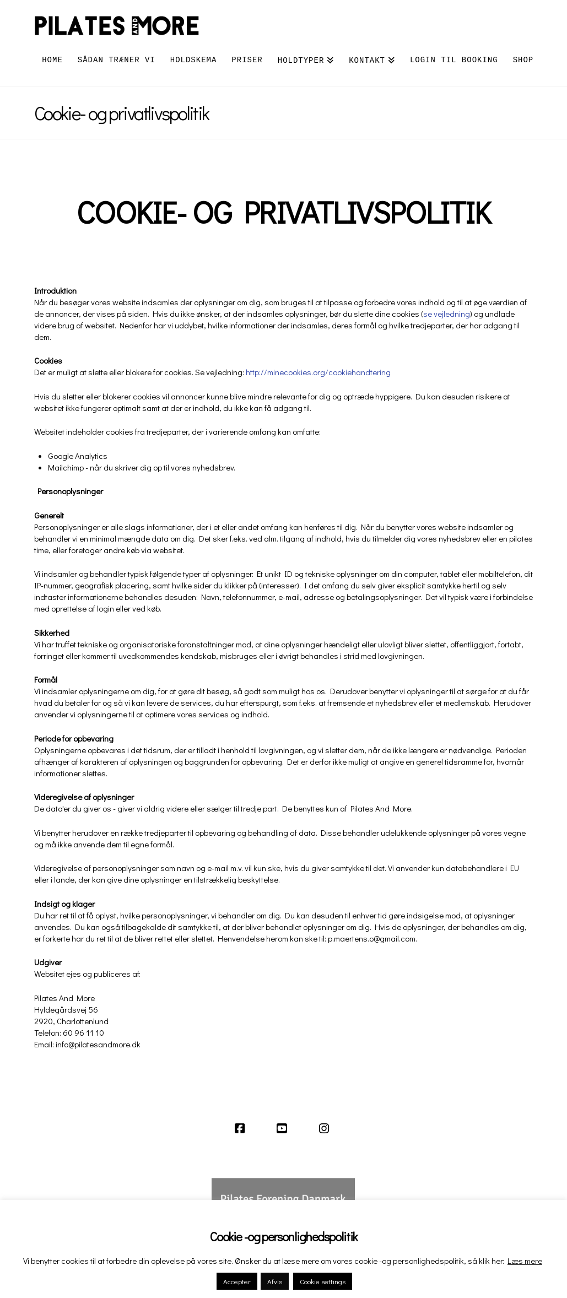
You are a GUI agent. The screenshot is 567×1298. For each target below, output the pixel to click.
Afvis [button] (274, 1281)
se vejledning (446, 313)
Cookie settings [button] (322, 1281)
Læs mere (524, 1260)
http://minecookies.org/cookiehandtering (318, 371)
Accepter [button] (237, 1281)
